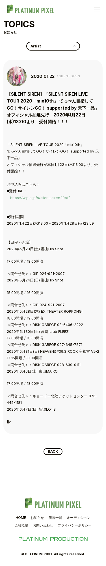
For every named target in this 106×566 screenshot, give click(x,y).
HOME (21, 517)
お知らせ (37, 517)
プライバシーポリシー (75, 525)
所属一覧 (55, 517)
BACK (53, 451)
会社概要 (21, 525)
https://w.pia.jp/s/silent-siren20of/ (40, 197)
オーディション (78, 517)
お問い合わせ (43, 525)
